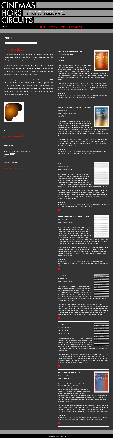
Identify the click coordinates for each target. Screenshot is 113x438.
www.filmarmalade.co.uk (14, 136)
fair (63, 27)
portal (53, 27)
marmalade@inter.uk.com (15, 168)
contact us (75, 27)
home (42, 27)
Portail (9, 37)
